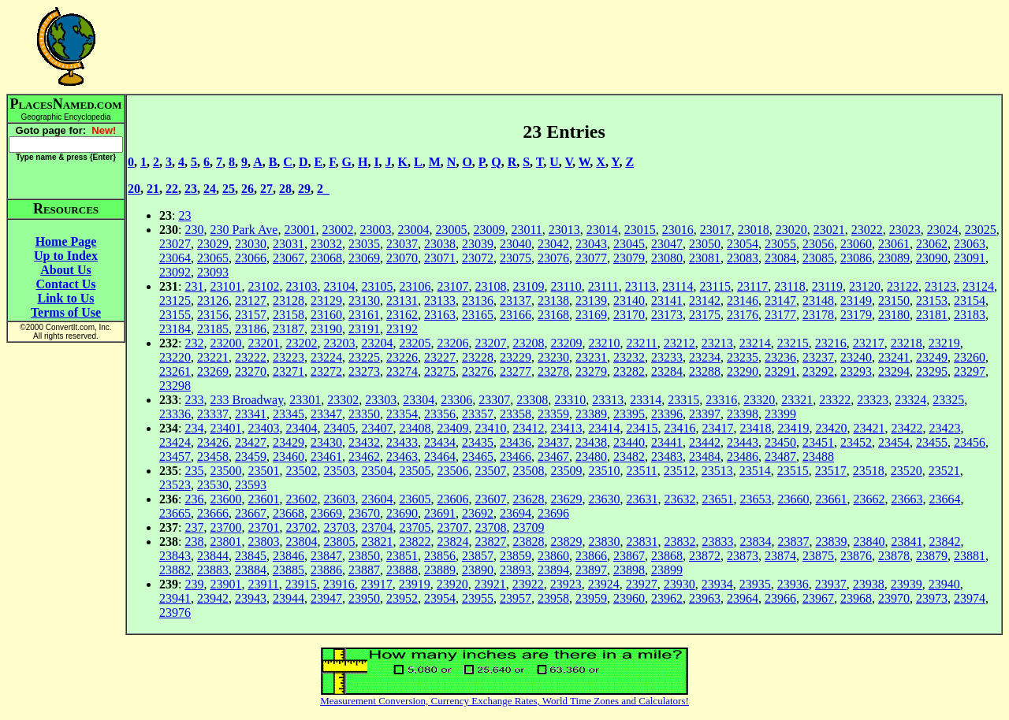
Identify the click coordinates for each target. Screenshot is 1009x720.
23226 (402, 357)
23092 (175, 272)
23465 (477, 456)
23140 (629, 300)
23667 (250, 513)
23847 (326, 555)
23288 (704, 371)
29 (304, 188)
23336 (175, 414)
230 (193, 229)
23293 (856, 371)
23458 (213, 456)
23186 (250, 329)
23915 (301, 584)
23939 (906, 584)
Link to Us (65, 298)
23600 (225, 499)
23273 (364, 371)
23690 (402, 513)
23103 (301, 286)
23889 (440, 570)
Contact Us (66, 284)
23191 (364, 329)
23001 (299, 229)
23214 (755, 343)
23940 (944, 584)
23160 (326, 314)
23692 (477, 513)
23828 (528, 541)
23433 (402, 442)
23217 (868, 343)
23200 (225, 343)
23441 (667, 442)
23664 (944, 499)
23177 (780, 314)
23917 (377, 584)
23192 (402, 329)
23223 (288, 357)
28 (285, 188)
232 (193, 343)
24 (209, 188)
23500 (225, 470)
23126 (213, 300)
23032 (326, 244)
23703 (339, 527)
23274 (402, 371)
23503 (339, 470)
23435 (477, 442)
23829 (566, 541)
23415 (641, 428)
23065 (213, 258)
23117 (752, 286)
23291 (780, 371)
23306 (456, 399)
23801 (225, 541)
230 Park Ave (243, 229)
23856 (440, 555)
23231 (591, 357)
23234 (704, 357)
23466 (515, 456)
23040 (515, 244)
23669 (326, 513)
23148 (818, 300)
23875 (818, 555)
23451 (818, 442)
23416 (679, 428)
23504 (377, 470)
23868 (667, 555)
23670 (364, 513)
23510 (604, 470)
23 (190, 188)
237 (193, 527)
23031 (288, 244)
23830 (604, 541)
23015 (640, 229)
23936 (793, 584)
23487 (780, 456)
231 (193, 286)
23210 (604, 343)
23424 (175, 442)
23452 (856, 442)
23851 (402, 555)
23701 (263, 527)
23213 (717, 343)
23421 (868, 428)
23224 (326, 357)
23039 (477, 244)
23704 (377, 527)
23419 (793, 428)
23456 (969, 442)
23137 (515, 300)
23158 (288, 314)
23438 (591, 442)
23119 (827, 286)
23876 (856, 555)
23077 (591, 258)
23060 (856, 244)
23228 (477, 357)
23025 (980, 229)
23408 (414, 428)
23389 (591, 414)
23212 (679, 343)
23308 (532, 399)
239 (193, 584)
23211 (641, 343)
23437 (553, 442)
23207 (490, 343)
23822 (414, 541)
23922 (528, 584)
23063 (969, 244)
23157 (250, 314)
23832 (679, 541)
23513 (717, 470)
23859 (515, 555)
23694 (515, 513)
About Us (65, 269)
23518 (868, 470)
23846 (288, 555)
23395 (629, 414)
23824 (452, 541)
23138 (553, 300)
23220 (175, 357)
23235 (742, 357)
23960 (629, 598)
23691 (440, 513)
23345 (288, 414)
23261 (175, 371)
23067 (288, 258)
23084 (780, 258)
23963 (704, 598)
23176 (742, 314)
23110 (565, 286)
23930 (679, 584)
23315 (683, 399)
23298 (175, 385)
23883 (213, 570)
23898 (629, 570)
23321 (797, 399)
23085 (818, 258)
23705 (414, 527)
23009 (488, 229)
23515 (793, 470)
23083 (742, 258)
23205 (414, 343)
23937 (831, 584)
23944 (288, 598)
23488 (818, 456)
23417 (717, 428)
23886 (326, 570)
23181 (932, 314)
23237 (818, 357)
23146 (742, 300)
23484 (704, 456)
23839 (831, 541)
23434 (440, 442)
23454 (894, 442)
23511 (641, 470)
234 (193, 428)
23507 (490, 470)
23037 (402, 244)
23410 (490, 428)
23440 (629, 442)
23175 (704, 314)
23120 (865, 286)
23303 (381, 399)
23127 (250, 300)
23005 (451, 229)
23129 (326, 300)
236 (193, 499)
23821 (377, 541)
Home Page (66, 241)
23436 (515, 442)
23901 (225, 584)
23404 (301, 428)
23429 (288, 442)
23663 (906, 499)
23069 (364, 258)
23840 (868, 541)
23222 (250, 357)
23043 (591, 244)
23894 (553, 570)
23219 (944, 343)
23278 (553, 371)
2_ (323, 188)
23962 (667, 598)
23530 (213, 485)
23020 (791, 229)
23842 (944, 541)
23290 (742, 371)
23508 (528, 470)
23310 (570, 399)
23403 (263, 428)
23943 (250, 598)
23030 (250, 244)
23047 (667, 244)
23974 (969, 598)
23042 (553, 244)
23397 (704, 414)
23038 (440, 244)
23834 (755, 541)
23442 (704, 442)
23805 (339, 541)
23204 (377, 343)
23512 (679, 470)
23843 (175, 555)
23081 (704, 258)
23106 (414, 286)
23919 (414, 584)
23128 (288, 300)
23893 (515, 570)
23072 (477, 258)
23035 (364, 244)
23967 (818, 598)
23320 (759, 399)
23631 (641, 499)
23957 (515, 598)
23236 (780, 357)
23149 (856, 300)
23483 (667, 456)
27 (266, 188)
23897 (591, 570)
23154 (969, 300)
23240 (856, 357)
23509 (566, 470)
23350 (364, 414)
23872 (704, 555)
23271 (288, 371)
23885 (288, 570)
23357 (477, 414)
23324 (910, 399)
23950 (364, 598)
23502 (301, 470)
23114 (677, 286)
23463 (402, 456)
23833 (717, 541)
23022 (867, 229)
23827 (490, 541)
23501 (263, 470)
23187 (288, 329)
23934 (717, 584)
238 (193, 541)
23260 (969, 357)
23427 (250, 442)
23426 (213, 442)
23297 (969, 371)
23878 (894, 555)
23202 (301, 343)
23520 (906, 470)
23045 (629, 244)
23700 (225, 527)
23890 (477, 570)
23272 (326, 371)
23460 (288, 456)
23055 (780, 244)
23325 (948, 399)
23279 (591, 371)
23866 (591, 555)
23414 (604, 428)
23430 (326, 442)
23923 (566, 584)
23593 (250, 485)
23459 (250, 456)
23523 (175, 485)
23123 (940, 286)
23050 (704, 244)
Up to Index (66, 255)
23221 (213, 357)
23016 (678, 229)
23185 (213, 329)
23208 (528, 343)
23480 (591, 456)
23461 (326, 456)
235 (193, 470)
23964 (742, 598)
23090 (932, 258)
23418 (755, 428)
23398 (742, 414)
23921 (490, 584)
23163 (440, 314)
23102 (263, 286)
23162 (402, 314)
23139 (591, 300)
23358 (515, 414)
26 (247, 188)
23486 (742, 456)
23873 (742, 555)
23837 (793, 541)
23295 (932, 371)
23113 (640, 286)
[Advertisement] (564, 46)
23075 (515, 258)
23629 (566, 499)
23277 (515, 371)
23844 (213, 555)
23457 (175, 456)
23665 (175, 513)
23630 (604, 499)
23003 (375, 229)
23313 (608, 399)
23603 (339, 499)
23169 (591, 314)
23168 (553, 314)
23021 (829, 229)
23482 (629, 456)
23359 (553, 414)
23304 (418, 399)
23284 (667, 371)
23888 (402, 570)
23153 (932, 300)
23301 (305, 399)
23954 (440, 598)
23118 (789, 286)
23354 (402, 414)
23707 (452, 527)
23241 (894, 357)
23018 (753, 229)
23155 (175, 314)
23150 (894, 300)
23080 (667, 258)
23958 (553, 598)
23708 (490, 527)
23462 (364, 456)
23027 (175, 244)
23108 (490, 286)
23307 (494, 399)
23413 (566, 428)
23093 (213, 272)
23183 (969, 314)
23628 (528, 499)
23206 (452, 343)
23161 (364, 314)
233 (193, 399)
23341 (250, 414)
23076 (553, 258)
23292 (818, 371)
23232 (629, 357)
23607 (490, 499)
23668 (288, 513)
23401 (225, 428)
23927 (641, 584)
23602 (301, 499)
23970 (894, 598)
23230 (553, 357)
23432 (364, 442)
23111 (603, 286)
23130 (364, 300)
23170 (629, 314)
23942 (213, 598)
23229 (515, 357)
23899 (667, 570)
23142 (704, 300)
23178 (818, 314)
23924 (604, 584)
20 (134, 188)
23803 (263, 541)
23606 (452, 499)
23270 (250, 371)
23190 (326, 329)
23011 (526, 229)
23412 (528, 428)
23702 (301, 527)
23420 (831, 428)
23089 (894, 258)
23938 (868, 584)
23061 (894, 244)
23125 (175, 300)
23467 (553, 456)
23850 (364, 555)
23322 (835, 399)
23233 (667, 357)
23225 (364, 357)
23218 (906, 343)
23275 (440, 371)
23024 (943, 229)
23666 (213, 513)
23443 (742, 442)
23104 (339, 286)
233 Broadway (246, 399)
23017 (716, 229)
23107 (452, 286)
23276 (477, 371)
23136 (477, 300)
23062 (932, 244)
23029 (213, 244)
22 (172, 188)
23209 (566, 343)
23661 (831, 499)
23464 (440, 456)
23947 (326, 598)
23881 (969, 555)
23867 (629, 555)
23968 (856, 598)
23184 (175, 329)
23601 (263, 499)
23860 (553, 555)
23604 (377, 499)
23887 (364, 570)
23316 (721, 399)
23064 (175, 258)
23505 (414, 470)
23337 (213, 414)
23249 (932, 357)
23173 (667, 314)
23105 (377, 286)
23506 (452, 470)
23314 (645, 399)
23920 (452, 584)
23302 (343, 399)
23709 (528, 527)
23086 (856, 258)
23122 (902, 286)
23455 (932, 442)
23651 (717, 499)
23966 (780, 598)
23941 (175, 598)
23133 (440, 300)
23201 (263, 343)
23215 (793, 343)
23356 (440, 414)
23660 (793, 499)
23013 (564, 229)
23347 (326, 414)
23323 (872, 399)
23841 (906, 541)
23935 (755, 584)
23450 (780, 442)
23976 (175, 612)
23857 (477, 555)
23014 (602, 229)
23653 (755, 499)
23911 (263, 584)
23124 (978, 286)
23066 (250, 258)
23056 (818, 244)
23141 (667, 300)
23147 (780, 300)
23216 (831, 343)
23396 (667, 414)
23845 (250, 555)
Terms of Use (66, 312)
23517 (831, 470)
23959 (591, 598)
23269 (213, 371)
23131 (402, 300)
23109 (528, 286)
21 (153, 188)
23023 (905, 229)
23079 (629, 258)
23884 (250, 570)
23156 (213, 314)
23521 (944, 470)
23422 (906, 428)
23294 (894, 371)
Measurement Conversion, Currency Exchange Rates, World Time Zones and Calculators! (504, 701)
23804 (301, 541)
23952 (402, 598)
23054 (742, 244)
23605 (414, 499)
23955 (477, 598)
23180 (894, 314)
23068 (326, 258)
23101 (225, 286)
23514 (755, 470)
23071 (440, 258)
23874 (780, 555)
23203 (339, 343)
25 (228, 188)
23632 (679, 499)
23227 (440, 357)
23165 (477, 314)
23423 (944, 428)
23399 (780, 414)
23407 (377, 428)
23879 (932, 555)
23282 (629, 371)
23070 (402, 258)
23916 (339, 584)
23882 (175, 570)
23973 (932, 598)
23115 (714, 286)
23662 (868, 499)
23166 (515, 314)
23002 (337, 229)
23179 (856, 314)
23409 (452, 428)
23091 (969, 258)
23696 (553, 513)
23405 (339, 428)
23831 (641, 541)
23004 (413, 229)
